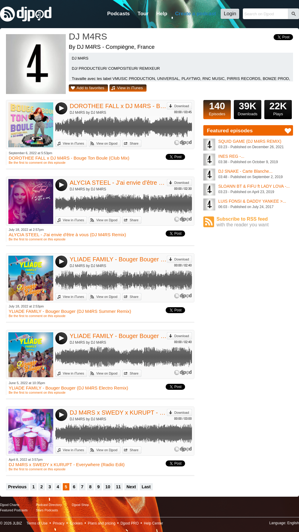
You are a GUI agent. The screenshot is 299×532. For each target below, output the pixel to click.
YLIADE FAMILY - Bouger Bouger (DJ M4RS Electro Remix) (118, 336)
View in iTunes (130, 88)
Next (131, 486)
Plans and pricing (101, 523)
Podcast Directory (49, 505)
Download (181, 106)
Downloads (247, 108)
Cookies (76, 523)
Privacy (59, 523)
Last (146, 486)
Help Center (153, 523)
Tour (143, 13)
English (293, 523)
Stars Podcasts (47, 510)
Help (161, 13)
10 (107, 486)
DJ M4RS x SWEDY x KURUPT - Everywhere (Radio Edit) (118, 412)
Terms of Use (37, 523)
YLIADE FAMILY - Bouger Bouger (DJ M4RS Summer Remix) (118, 259)
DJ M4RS (88, 36)
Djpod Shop (80, 505)
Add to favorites (90, 88)
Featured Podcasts (14, 510)
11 (118, 486)
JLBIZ (17, 523)
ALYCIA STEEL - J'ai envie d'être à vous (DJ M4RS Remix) (118, 182)
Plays (278, 108)
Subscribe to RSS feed (254, 222)
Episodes (217, 108)
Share (134, 143)
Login (230, 13)
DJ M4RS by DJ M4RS (88, 112)
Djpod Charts (9, 505)
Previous (17, 486)
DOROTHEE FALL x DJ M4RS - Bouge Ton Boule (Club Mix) (118, 106)
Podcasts (118, 13)
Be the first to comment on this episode (37, 162)
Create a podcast (195, 13)
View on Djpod (107, 143)
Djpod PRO (129, 523)
